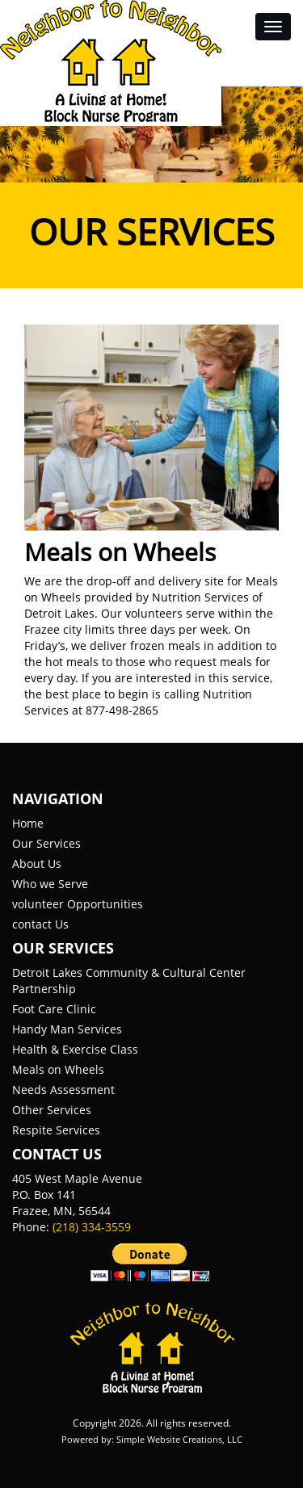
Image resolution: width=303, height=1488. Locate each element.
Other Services (51, 1109)
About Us (36, 863)
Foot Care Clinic (54, 1008)
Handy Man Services (67, 1029)
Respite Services (56, 1130)
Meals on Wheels (58, 1069)
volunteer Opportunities (77, 904)
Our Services (46, 843)
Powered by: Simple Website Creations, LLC (151, 1439)
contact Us (40, 924)
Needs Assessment (63, 1089)
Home (28, 823)
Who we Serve (50, 883)
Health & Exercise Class (75, 1049)
